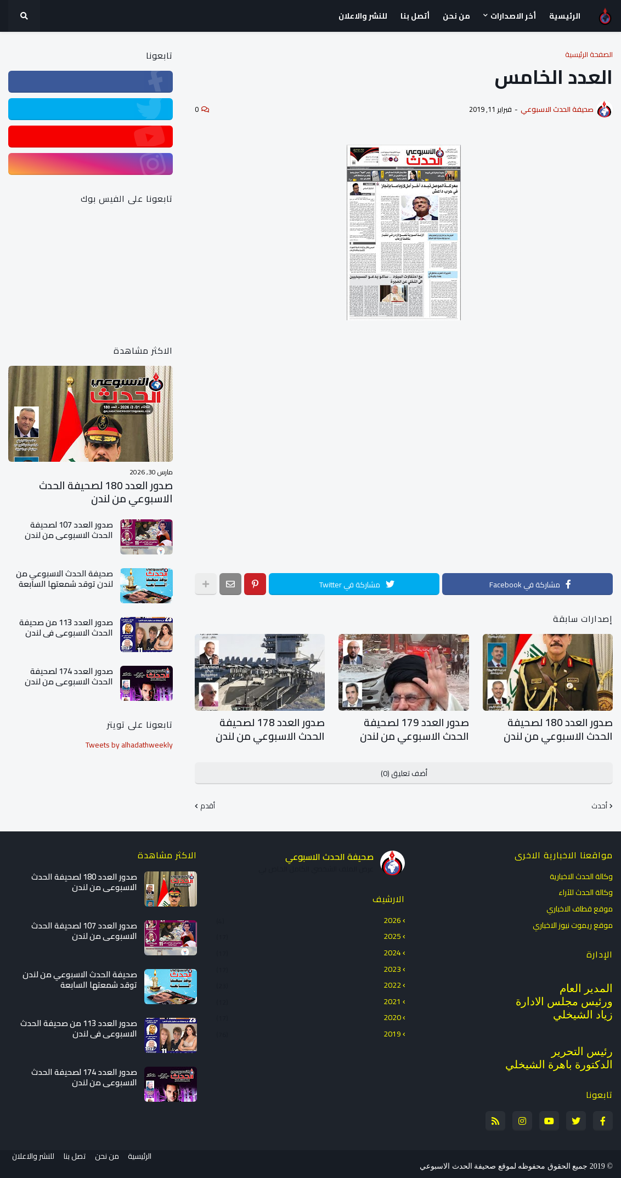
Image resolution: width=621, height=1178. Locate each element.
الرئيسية (148, 1162)
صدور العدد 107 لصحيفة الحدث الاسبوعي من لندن (69, 528)
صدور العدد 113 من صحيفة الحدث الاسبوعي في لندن (66, 626)
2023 (308, 965)
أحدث (599, 802)
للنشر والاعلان (29, 1162)
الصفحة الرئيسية (589, 54)
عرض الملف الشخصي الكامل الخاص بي (316, 865)
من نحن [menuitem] (456, 16)
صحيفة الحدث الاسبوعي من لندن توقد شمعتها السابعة (64, 577)
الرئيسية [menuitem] (564, 16)
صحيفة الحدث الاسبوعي (329, 852)
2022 (308, 981)
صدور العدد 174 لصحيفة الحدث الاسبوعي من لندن (69, 675)
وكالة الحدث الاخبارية (581, 873)
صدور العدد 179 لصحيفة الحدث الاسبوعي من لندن (412, 727)
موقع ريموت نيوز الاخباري (573, 920)
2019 (308, 1029)
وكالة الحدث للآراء (585, 888)
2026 (308, 917)
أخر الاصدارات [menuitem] (513, 16)
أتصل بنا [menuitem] (415, 16)
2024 (308, 949)
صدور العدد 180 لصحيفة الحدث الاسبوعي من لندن (556, 727)
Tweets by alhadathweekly (129, 743)
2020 (308, 1013)
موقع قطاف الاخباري (579, 905)
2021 (308, 997)
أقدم (207, 802)
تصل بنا (75, 1162)
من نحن (111, 1162)
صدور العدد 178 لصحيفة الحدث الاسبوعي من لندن (268, 727)
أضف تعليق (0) (404, 769)
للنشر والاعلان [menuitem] (362, 16)
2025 (308, 932)
